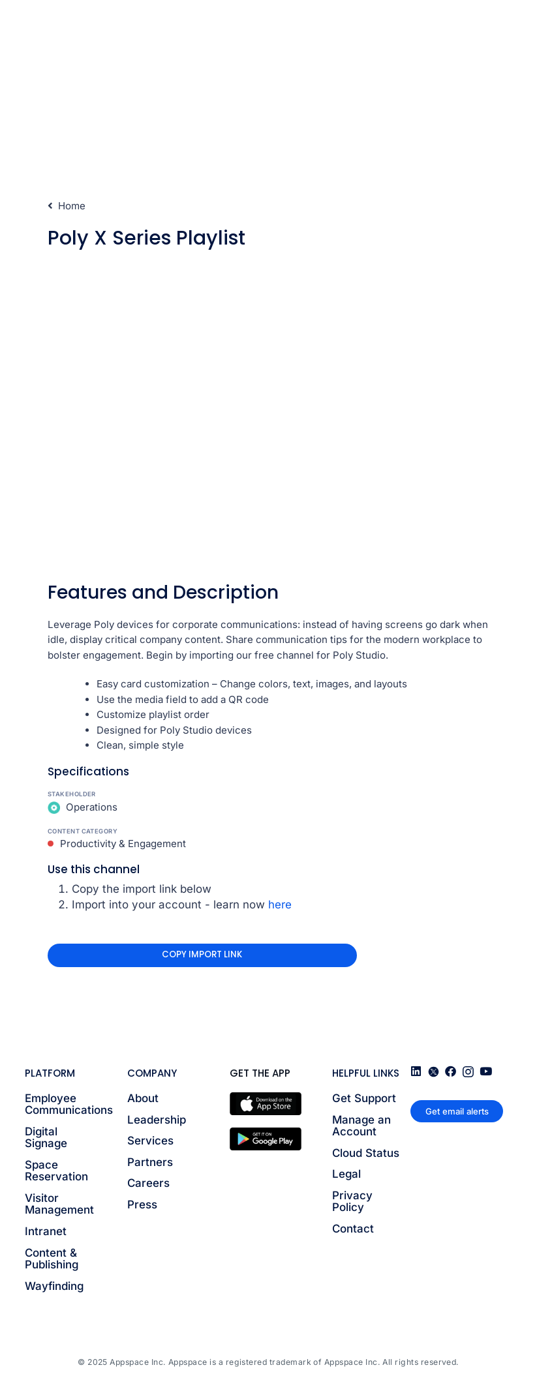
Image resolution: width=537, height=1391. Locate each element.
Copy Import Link (202, 954)
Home (67, 206)
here (280, 904)
